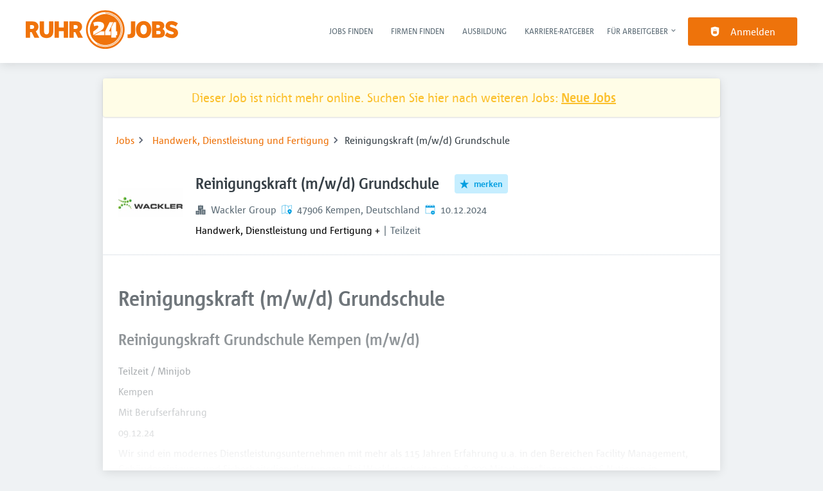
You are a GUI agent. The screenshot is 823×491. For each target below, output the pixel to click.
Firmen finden (417, 31)
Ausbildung (484, 31)
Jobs (125, 140)
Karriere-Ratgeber (559, 31)
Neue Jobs (588, 97)
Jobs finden (351, 31)
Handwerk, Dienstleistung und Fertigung (240, 140)
